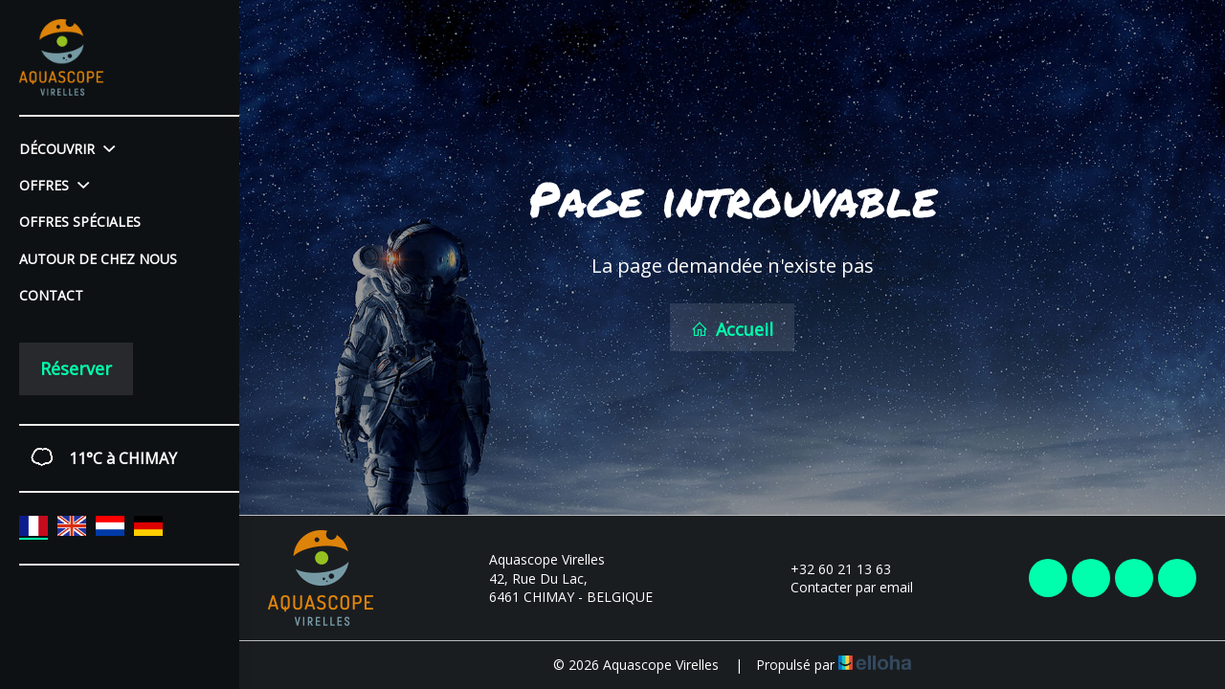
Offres (54, 185)
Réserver (76, 368)
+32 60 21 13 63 (829, 569)
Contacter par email (840, 587)
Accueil (732, 329)
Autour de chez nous (98, 259)
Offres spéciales (80, 221)
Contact (51, 295)
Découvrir (67, 149)
